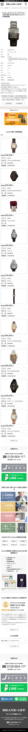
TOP (1, 8)
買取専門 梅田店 (10, 79)
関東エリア (5, 541)
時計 (8, 54)
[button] (13, 126)
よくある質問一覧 (14, 646)
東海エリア (5, 545)
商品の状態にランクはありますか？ (10, 641)
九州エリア (23, 545)
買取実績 (6, 8)
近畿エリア (14, 541)
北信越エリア (24, 541)
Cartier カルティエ (11, 49)
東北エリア (14, 545)
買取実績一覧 (14, 440)
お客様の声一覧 (14, 630)
